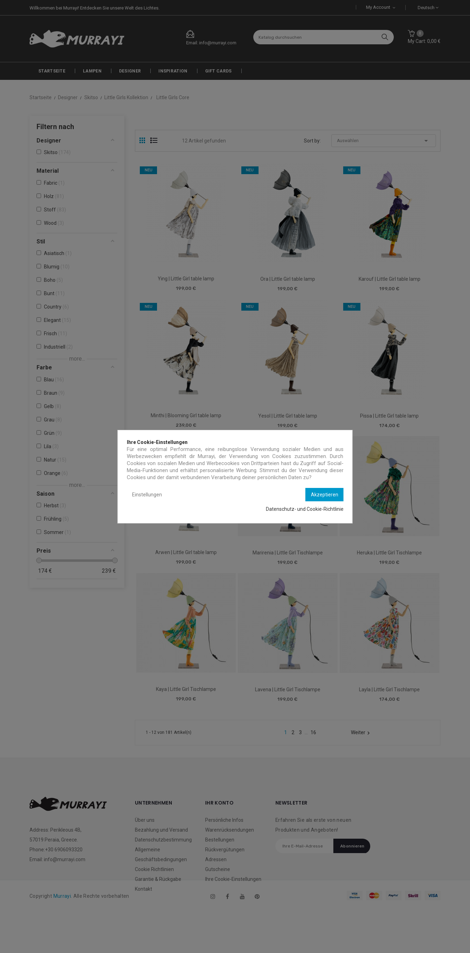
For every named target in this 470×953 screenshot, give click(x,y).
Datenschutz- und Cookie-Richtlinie (305, 509)
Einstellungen (147, 494)
